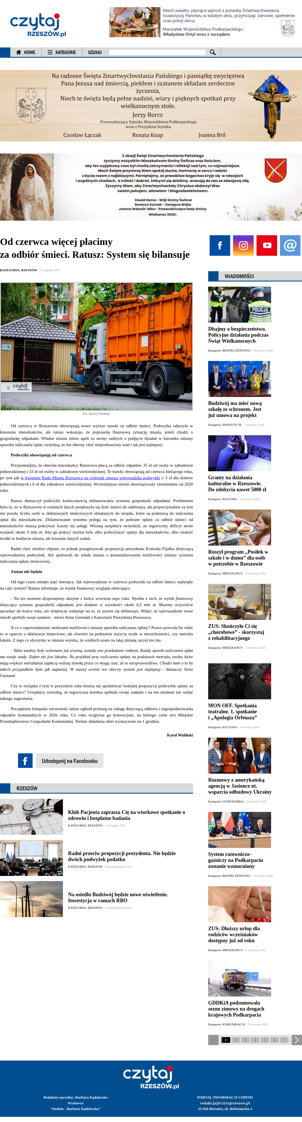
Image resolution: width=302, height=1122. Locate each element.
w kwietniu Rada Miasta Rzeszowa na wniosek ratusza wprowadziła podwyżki (90, 478)
